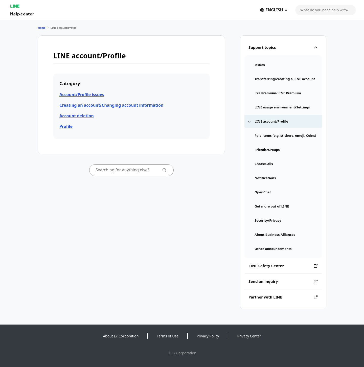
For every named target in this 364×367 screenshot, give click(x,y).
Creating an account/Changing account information (111, 105)
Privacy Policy (208, 336)
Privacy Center (249, 336)
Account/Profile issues (81, 94)
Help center (22, 13)
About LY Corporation (121, 336)
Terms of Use (167, 336)
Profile (66, 126)
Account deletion (76, 116)
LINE (14, 6)
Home (42, 28)
